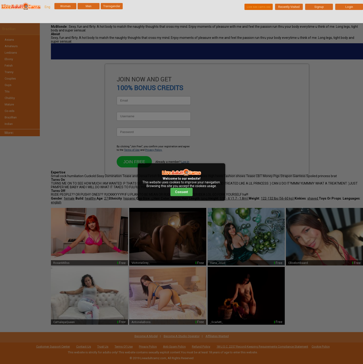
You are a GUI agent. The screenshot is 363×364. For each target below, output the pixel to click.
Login (349, 7)
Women (65, 6)
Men (88, 6)
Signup (319, 7)
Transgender (111, 6)
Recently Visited (289, 7)
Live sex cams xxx (258, 7)
